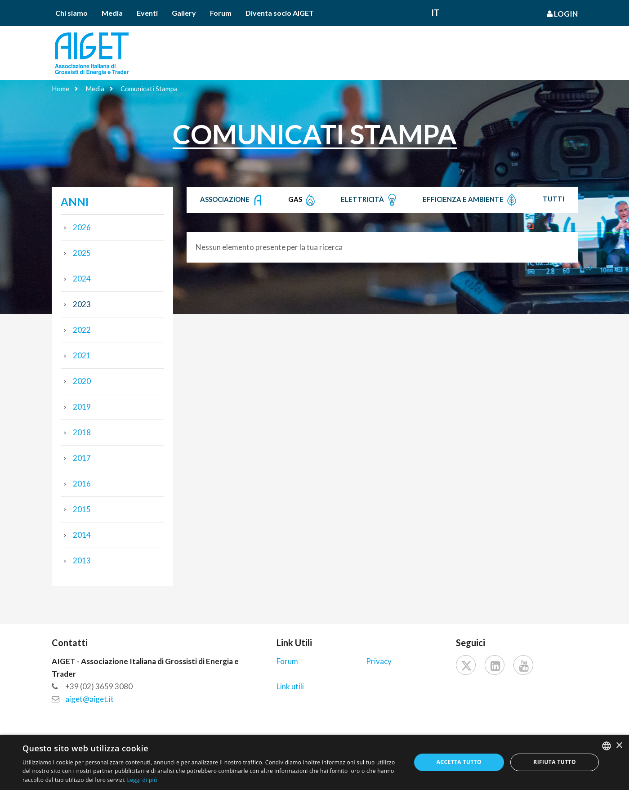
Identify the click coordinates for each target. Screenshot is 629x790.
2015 (82, 509)
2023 (82, 304)
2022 (82, 330)
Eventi (147, 13)
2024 (82, 278)
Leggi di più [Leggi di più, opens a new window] (142, 780)
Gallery (184, 13)
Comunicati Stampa (149, 89)
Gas (302, 200)
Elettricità (370, 200)
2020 (82, 381)
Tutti (553, 199)
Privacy (379, 661)
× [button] (619, 745)
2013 (82, 560)
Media (112, 13)
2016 (82, 483)
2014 (82, 535)
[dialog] (314, 762)
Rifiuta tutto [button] (554, 762)
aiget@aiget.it (89, 699)
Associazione (232, 200)
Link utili (290, 686)
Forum (221, 13)
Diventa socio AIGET (279, 13)
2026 (82, 227)
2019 (82, 406)
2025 (82, 253)
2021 (82, 355)
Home (60, 89)
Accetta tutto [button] (459, 762)
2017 (82, 458)
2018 (82, 432)
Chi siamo (71, 13)
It (435, 12)
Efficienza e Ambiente (470, 200)
